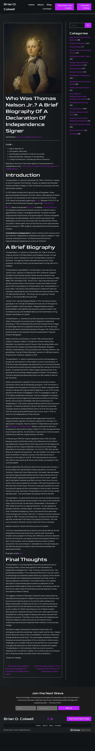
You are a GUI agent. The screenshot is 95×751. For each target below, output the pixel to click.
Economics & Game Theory (80, 56)
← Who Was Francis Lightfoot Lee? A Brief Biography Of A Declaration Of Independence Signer (17, 670)
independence (48, 203)
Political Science (35, 137)
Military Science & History (80, 88)
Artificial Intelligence (78, 43)
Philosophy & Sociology (79, 102)
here (20, 553)
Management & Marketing (80, 75)
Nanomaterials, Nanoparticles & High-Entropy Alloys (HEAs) (78, 96)
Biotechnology (75, 47)
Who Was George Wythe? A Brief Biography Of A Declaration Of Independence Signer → (47, 669)
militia (37, 201)
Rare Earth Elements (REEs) (80, 124)
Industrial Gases (76, 69)
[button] (48, 719)
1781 (9, 207)
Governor (30, 207)
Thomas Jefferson (50, 207)
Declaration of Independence (20, 426)
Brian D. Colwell (21, 137)
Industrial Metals (76, 72)
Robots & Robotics (77, 130)
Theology (73, 134)
